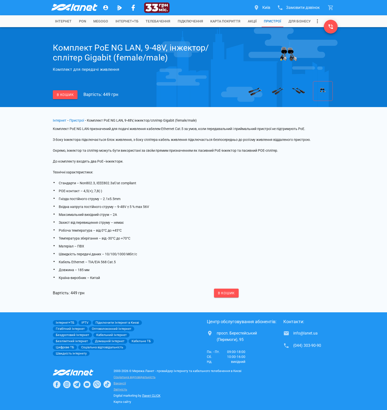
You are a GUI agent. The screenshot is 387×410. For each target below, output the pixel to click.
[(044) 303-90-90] (331, 27)
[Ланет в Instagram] (67, 384)
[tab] (63, 21)
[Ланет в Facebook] (57, 384)
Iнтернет (63, 21)
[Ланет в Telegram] (77, 384)
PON (82, 21)
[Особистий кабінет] (106, 7)
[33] (157, 7)
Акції (252, 21)
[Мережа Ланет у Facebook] (133, 7)
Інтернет (59, 120)
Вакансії (120, 383)
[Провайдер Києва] (74, 7)
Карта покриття (225, 21)
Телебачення (158, 21)
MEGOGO (100, 21)
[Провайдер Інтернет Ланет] (79, 372)
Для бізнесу (300, 21)
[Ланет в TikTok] (107, 384)
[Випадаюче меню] (317, 21)
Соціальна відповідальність (134, 377)
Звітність (120, 389)
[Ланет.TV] (119, 7)
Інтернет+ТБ (127, 21)
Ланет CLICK (151, 395)
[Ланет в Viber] (97, 384)
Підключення (190, 21)
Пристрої (272, 21)
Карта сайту (122, 402)
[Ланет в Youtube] (87, 384)
